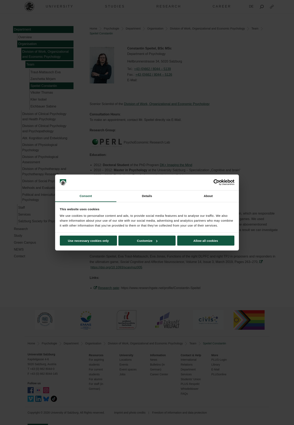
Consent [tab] (86, 195)
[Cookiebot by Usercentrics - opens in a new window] (216, 182)
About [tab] (208, 195)
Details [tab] (147, 195)
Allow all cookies (205, 240)
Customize (147, 240)
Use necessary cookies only (88, 240)
